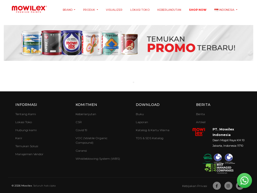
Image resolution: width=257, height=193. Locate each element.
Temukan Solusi (26, 146)
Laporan (142, 122)
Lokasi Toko (140, 10)
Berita (203, 104)
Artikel (201, 122)
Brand (68, 10)
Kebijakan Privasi (194, 186)
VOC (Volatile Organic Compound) (91, 140)
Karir (18, 138)
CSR (79, 122)
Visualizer (114, 10)
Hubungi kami (26, 130)
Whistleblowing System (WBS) (98, 158)
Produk (89, 10)
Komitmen (86, 104)
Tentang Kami (25, 114)
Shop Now (198, 10)
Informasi (26, 104)
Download (148, 104)
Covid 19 (81, 130)
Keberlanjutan (169, 10)
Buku (140, 114)
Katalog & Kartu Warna (152, 130)
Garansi (81, 150)
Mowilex (26, 185)
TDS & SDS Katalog (149, 138)
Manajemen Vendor (29, 154)
